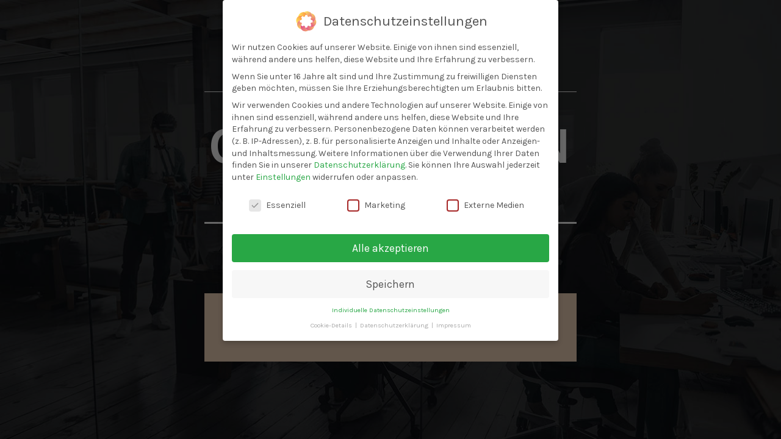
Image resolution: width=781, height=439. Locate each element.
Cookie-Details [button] (332, 325)
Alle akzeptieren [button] (390, 248)
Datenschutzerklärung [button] (395, 325)
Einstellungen (283, 177)
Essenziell (277, 205)
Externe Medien (485, 205)
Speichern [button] (390, 284)
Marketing (376, 205)
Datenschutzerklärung (359, 165)
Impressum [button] (453, 325)
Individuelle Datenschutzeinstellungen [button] (391, 310)
